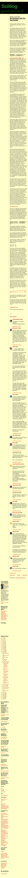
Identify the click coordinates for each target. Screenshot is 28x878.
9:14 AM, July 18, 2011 (17, 326)
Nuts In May (3, 804)
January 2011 (5, 691)
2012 (3, 651)
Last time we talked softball (15, 57)
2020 (3, 642)
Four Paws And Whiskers (4, 800)
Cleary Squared (4, 845)
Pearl (2, 758)
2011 (3, 652)
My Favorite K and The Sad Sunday (17, 19)
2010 (3, 693)
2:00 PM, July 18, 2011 (17, 451)
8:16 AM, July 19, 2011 (17, 554)
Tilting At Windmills (4, 833)
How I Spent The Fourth (6, 683)
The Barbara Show (4, 843)
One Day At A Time (4, 821)
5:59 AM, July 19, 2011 (17, 520)
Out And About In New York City (4, 739)
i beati (14, 566)
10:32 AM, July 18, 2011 (17, 393)
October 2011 (5, 657)
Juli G (2, 818)
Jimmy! (2, 844)
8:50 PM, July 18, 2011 (17, 511)
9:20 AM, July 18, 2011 (17, 345)
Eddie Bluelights (4, 809)
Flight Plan (3, 824)
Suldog (9, 6)
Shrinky (14, 556)
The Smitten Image (4, 732)
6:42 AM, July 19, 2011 (17, 530)
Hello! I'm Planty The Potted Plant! (5, 672)
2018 (3, 644)
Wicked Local (3, 617)
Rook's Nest (3, 792)
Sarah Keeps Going (4, 819)
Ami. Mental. (3, 830)
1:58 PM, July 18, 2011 (17, 441)
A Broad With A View (5, 806)
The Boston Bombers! (3, 868)
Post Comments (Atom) (20, 578)
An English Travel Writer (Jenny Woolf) (5, 808)
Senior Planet (3, 620)
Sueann (14, 522)
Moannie (2, 852)
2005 (3, 699)
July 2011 (5, 663)
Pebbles (2, 805)
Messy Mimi (3, 753)
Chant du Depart (4, 721)
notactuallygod (16, 319)
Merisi (2, 788)
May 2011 (5, 685)
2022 (3, 639)
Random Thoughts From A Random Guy (5, 827)
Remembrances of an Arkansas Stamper (4, 839)
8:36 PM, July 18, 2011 (17, 500)
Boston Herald (4, 611)
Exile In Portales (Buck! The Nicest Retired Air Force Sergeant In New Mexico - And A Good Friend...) (5, 856)
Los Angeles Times (4, 616)
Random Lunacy (4, 842)
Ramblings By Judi (4, 825)
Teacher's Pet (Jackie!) (3, 747)
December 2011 (6, 653)
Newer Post (12, 575)
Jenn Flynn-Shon (17, 464)
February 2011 (5, 689)
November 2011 (6, 655)
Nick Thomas (3, 846)
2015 (3, 647)
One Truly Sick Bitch (5, 681)
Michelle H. (15, 328)
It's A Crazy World (4, 834)
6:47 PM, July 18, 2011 (17, 491)
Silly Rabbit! (3, 841)
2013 (3, 650)
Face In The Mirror (5, 668)
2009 (3, 694)
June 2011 (5, 684)
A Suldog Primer (4, 874)
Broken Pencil (3, 619)
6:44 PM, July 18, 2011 (17, 483)
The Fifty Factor (4, 820)
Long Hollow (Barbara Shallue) (4, 765)
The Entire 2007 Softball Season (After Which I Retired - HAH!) (4, 865)
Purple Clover (3, 615)
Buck (14, 443)
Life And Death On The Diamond (5, 679)
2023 (3, 638)
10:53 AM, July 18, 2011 (17, 433)
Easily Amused (5, 677)
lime (14, 502)
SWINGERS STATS (14, 206)
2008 (3, 695)
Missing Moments (4, 822)
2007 (3, 696)
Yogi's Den (3, 835)
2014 (3, 649)
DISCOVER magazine (3, 613)
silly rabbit (15, 435)
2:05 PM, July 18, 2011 (17, 462)
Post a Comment (13, 573)
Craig (14, 347)
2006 (3, 698)
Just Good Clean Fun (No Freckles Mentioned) (6, 665)
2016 (3, 646)
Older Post (25, 575)
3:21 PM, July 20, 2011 (17, 571)
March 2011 (5, 688)
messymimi (15, 485)
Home (18, 575)
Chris (14, 395)
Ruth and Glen (16, 513)
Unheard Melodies (4, 796)
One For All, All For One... (5, 670)
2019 (3, 643)
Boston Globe (3, 614)
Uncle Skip (3, 727)
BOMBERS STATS (14, 307)
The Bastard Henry (4, 823)
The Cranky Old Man (5, 771)
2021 (3, 640)
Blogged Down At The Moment (4, 832)
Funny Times (3, 618)
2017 (3, 645)
